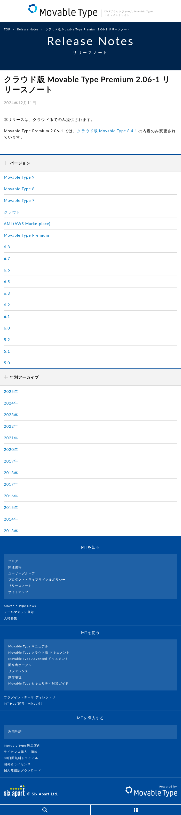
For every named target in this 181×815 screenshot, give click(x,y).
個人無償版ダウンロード (24, 770)
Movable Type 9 (19, 177)
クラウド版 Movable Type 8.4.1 (107, 130)
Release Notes (27, 29)
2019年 (11, 461)
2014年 (11, 519)
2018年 (11, 472)
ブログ (13, 561)
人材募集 (12, 618)
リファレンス (18, 671)
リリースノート (20, 586)
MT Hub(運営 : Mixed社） (26, 703)
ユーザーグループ (21, 573)
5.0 (7, 362)
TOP (7, 29)
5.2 (7, 339)
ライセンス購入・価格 (23, 752)
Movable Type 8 (19, 188)
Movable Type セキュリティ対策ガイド (38, 683)
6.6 (7, 270)
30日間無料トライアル (23, 758)
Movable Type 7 (19, 200)
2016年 (11, 495)
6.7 (7, 258)
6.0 (7, 328)
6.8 (7, 246)
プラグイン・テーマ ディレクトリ (32, 697)
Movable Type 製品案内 (24, 745)
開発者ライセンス (19, 764)
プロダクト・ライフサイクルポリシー (37, 579)
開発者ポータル (20, 665)
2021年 (11, 437)
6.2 (7, 304)
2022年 (11, 426)
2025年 (11, 391)
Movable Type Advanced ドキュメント (38, 659)
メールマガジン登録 (21, 612)
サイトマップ (18, 592)
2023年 (11, 414)
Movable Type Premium (26, 235)
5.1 (7, 351)
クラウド (12, 212)
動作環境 (15, 677)
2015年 (11, 507)
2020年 (11, 449)
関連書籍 (15, 567)
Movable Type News (22, 606)
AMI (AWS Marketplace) (27, 223)
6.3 (7, 293)
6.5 (7, 281)
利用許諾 (15, 732)
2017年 (11, 484)
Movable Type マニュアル (28, 646)
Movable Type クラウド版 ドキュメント (39, 652)
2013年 (11, 530)
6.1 (7, 316)
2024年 (11, 403)
